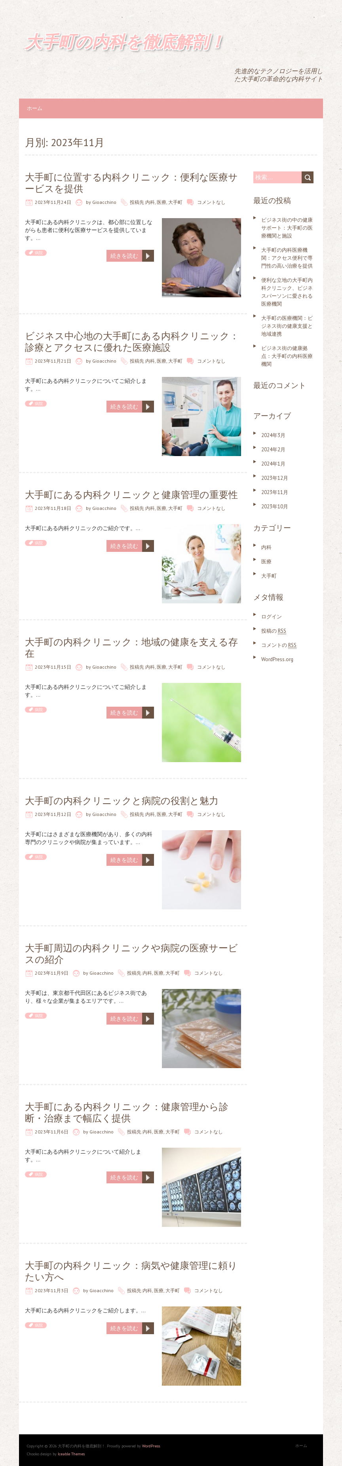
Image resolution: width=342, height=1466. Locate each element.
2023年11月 (274, 492)
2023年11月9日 (51, 973)
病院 (39, 252)
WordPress (151, 1446)
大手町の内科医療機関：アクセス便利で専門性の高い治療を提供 (287, 258)
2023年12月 (274, 478)
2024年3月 (273, 435)
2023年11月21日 (53, 361)
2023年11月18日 (53, 508)
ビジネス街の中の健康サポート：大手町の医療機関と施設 (287, 228)
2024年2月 (273, 449)
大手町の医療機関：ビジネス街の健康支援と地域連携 (287, 326)
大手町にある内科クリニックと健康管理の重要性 (131, 495)
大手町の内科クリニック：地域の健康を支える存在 (131, 648)
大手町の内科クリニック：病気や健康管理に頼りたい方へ (131, 1271)
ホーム (34, 108)
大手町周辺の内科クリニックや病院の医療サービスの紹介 (131, 954)
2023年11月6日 (51, 1132)
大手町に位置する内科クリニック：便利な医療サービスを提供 (131, 183)
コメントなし (211, 202)
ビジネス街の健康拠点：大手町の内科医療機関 (287, 356)
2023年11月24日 (53, 202)
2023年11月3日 (51, 1290)
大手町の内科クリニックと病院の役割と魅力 (121, 801)
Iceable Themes (71, 1453)
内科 (150, 202)
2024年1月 (273, 463)
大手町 (175, 202)
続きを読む (124, 255)
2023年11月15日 (53, 667)
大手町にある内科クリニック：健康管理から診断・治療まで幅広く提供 (126, 1112)
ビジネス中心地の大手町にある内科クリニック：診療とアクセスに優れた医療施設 (132, 342)
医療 (161, 202)
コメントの (278, 645)
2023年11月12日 (53, 814)
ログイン (271, 616)
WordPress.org (277, 659)
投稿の (273, 630)
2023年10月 (274, 506)
